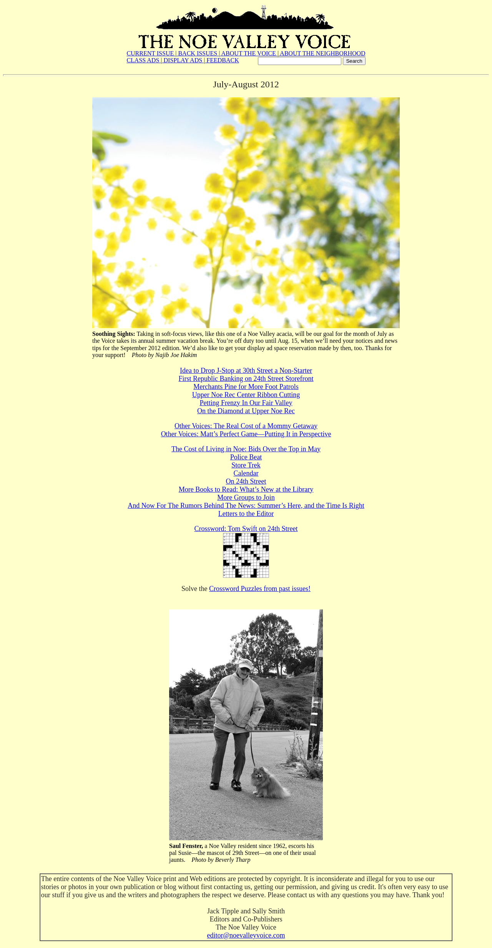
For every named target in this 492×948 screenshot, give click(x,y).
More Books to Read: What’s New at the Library (246, 489)
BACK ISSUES (197, 53)
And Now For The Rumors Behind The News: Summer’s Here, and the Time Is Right (246, 505)
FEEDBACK (222, 60)
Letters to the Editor (246, 513)
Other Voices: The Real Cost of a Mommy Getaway (246, 426)
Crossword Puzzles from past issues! (260, 588)
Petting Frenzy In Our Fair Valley (245, 403)
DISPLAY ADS (183, 60)
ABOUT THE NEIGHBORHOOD (322, 53)
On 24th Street (246, 481)
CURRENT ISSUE (150, 53)
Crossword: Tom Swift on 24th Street (246, 528)
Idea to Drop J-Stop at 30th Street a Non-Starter (246, 370)
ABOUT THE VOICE (248, 53)
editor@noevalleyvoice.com (246, 935)
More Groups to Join (246, 497)
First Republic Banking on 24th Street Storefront (246, 378)
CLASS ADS (143, 60)
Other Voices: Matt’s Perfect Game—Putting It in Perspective (246, 434)
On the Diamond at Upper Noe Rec (246, 411)
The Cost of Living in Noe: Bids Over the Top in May (246, 449)
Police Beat (246, 457)
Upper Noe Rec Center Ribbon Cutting (246, 395)
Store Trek (246, 465)
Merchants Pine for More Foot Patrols (245, 387)
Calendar (246, 473)
